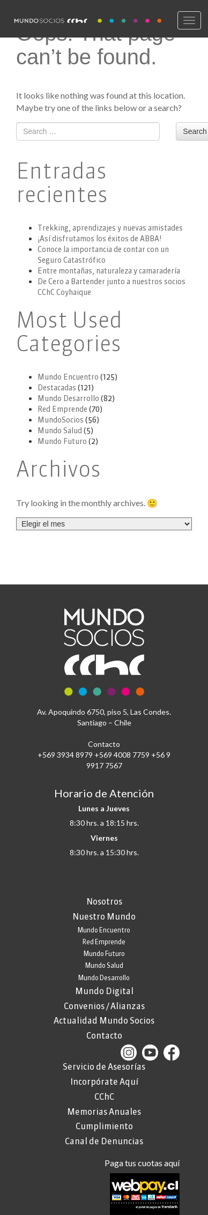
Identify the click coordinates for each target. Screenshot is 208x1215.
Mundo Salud (60, 430)
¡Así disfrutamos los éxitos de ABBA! (99, 238)
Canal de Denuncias (104, 1141)
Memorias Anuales (104, 1111)
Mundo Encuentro (68, 377)
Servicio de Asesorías (104, 1066)
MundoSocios (61, 420)
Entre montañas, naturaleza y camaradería (109, 271)
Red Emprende (62, 409)
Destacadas (57, 387)
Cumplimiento (104, 1126)
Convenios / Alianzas (104, 1006)
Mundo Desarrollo (68, 398)
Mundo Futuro (62, 441)
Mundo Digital (104, 991)
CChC (104, 1096)
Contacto (104, 1035)
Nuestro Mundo (104, 916)
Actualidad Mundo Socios (104, 1020)
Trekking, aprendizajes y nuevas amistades (110, 228)
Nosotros (104, 901)
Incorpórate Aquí (104, 1081)
